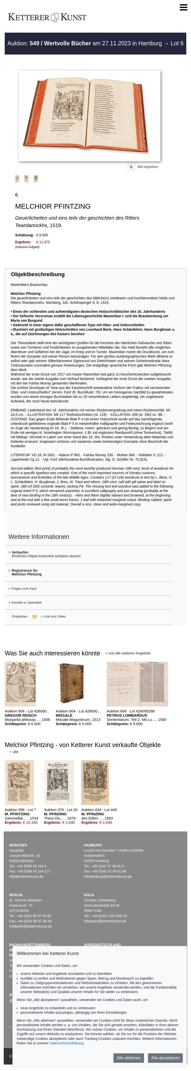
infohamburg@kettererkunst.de (108, 877)
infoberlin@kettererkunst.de (30, 926)
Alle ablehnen (129, 1058)
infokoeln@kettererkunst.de (105, 921)
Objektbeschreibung (38, 274)
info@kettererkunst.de (26, 877)
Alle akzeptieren (165, 1058)
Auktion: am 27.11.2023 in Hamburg (85, 43)
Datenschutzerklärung (66, 1043)
